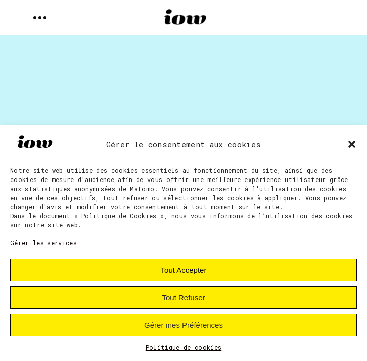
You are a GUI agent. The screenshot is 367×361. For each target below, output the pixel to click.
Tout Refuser (183, 297)
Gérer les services (43, 243)
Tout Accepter (184, 270)
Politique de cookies (184, 347)
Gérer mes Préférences (183, 325)
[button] (352, 144)
